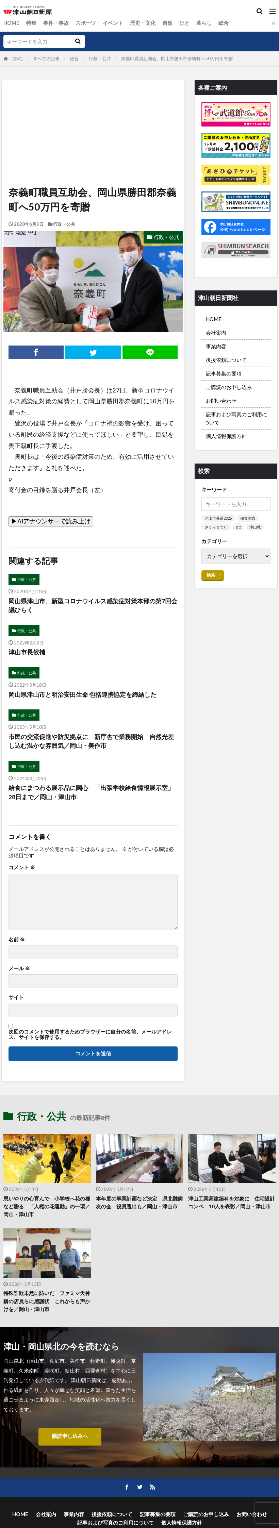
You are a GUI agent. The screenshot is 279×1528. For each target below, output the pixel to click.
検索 (211, 574)
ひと (184, 23)
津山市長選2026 (218, 518)
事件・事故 (56, 23)
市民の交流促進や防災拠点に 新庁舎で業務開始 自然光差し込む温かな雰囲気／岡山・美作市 (91, 741)
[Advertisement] (93, 111)
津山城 (255, 527)
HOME (11, 23)
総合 (223, 23)
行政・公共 (100, 58)
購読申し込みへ (70, 1436)
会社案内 (216, 333)
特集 (31, 23)
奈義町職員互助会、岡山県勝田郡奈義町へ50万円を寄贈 (177, 58)
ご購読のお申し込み (229, 387)
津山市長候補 (27, 652)
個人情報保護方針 (226, 436)
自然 (167, 23)
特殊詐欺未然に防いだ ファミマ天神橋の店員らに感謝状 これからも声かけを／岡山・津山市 (46, 1301)
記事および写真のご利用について (235, 418)
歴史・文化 (142, 23)
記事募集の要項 (224, 373)
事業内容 (216, 346)
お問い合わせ (221, 401)
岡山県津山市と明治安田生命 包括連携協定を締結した (83, 694)
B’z (238, 527)
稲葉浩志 (247, 518)
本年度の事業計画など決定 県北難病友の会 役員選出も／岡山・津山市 (139, 1202)
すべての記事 (46, 58)
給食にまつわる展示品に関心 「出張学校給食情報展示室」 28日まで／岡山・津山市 (93, 792)
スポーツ (86, 23)
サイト (16, 997)
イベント (113, 23)
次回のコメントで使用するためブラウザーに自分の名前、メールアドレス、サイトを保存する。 (90, 1034)
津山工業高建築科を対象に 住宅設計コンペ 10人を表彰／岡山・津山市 (231, 1202)
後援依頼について (226, 360)
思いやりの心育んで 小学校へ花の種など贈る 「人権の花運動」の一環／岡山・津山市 (46, 1206)
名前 (17, 939)
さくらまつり (216, 527)
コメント (22, 867)
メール (19, 968)
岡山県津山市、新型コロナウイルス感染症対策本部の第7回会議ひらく (93, 606)
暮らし (204, 23)
